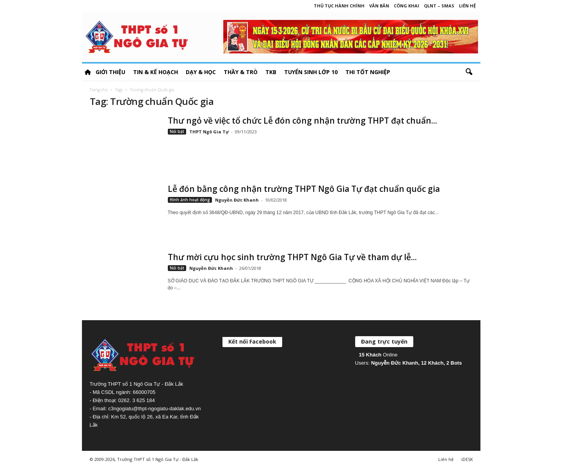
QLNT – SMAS (439, 6)
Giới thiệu (110, 72)
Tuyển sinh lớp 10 (311, 72)
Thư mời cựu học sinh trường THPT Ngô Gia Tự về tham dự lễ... (292, 257)
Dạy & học (201, 72)
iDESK (467, 459)
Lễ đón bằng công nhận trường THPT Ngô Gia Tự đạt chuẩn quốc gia (304, 188)
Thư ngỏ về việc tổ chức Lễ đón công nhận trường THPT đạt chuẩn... (302, 120)
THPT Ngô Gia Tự (209, 132)
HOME (88, 72)
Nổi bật (177, 131)
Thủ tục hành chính (339, 6)
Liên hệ (467, 6)
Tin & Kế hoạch (155, 72)
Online (378, 355)
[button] (468, 72)
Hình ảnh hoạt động (190, 199)
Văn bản (379, 6)
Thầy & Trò (241, 72)
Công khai (406, 6)
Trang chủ (99, 89)
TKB (270, 72)
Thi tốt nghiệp (367, 72)
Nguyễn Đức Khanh (237, 200)
